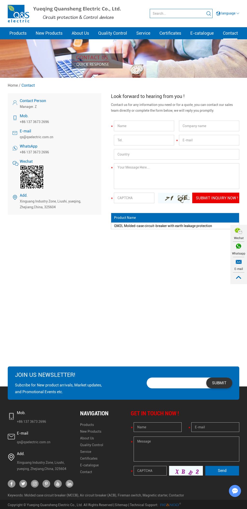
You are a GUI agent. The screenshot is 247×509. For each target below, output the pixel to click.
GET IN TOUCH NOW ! (155, 413)
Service (143, 33)
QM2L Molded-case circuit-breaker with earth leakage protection (163, 226)
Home (13, 85)
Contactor (176, 495)
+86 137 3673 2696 (34, 152)
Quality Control (112, 33)
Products (18, 33)
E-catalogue (202, 33)
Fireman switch (129, 495)
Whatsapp (238, 253)
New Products (49, 33)
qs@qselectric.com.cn (36, 137)
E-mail (238, 269)
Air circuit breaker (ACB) (98, 495)
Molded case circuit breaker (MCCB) (51, 495)
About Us (80, 33)
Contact (230, 33)
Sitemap (121, 505)
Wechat (239, 238)
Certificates (170, 33)
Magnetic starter (155, 495)
